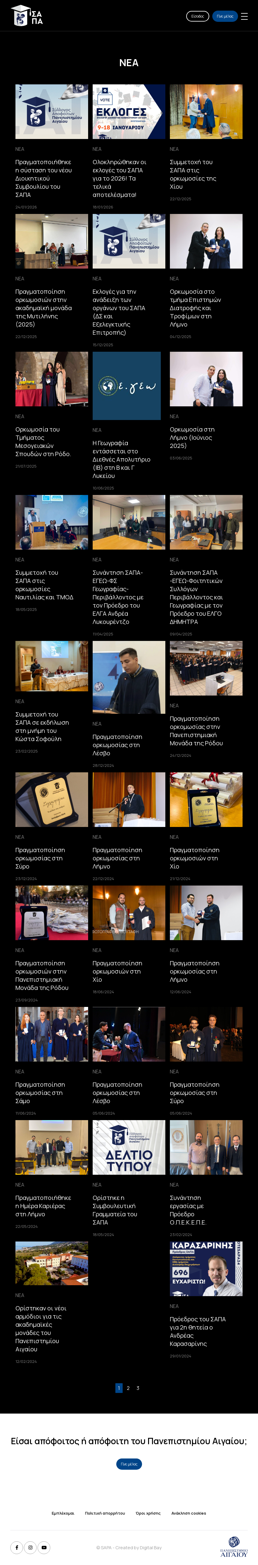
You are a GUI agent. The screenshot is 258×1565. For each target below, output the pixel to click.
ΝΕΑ (19, 149)
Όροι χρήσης (148, 1513)
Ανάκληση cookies (188, 1513)
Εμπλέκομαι (63, 1513)
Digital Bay (151, 1547)
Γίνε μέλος (225, 16)
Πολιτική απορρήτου (105, 1513)
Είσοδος (197, 16)
